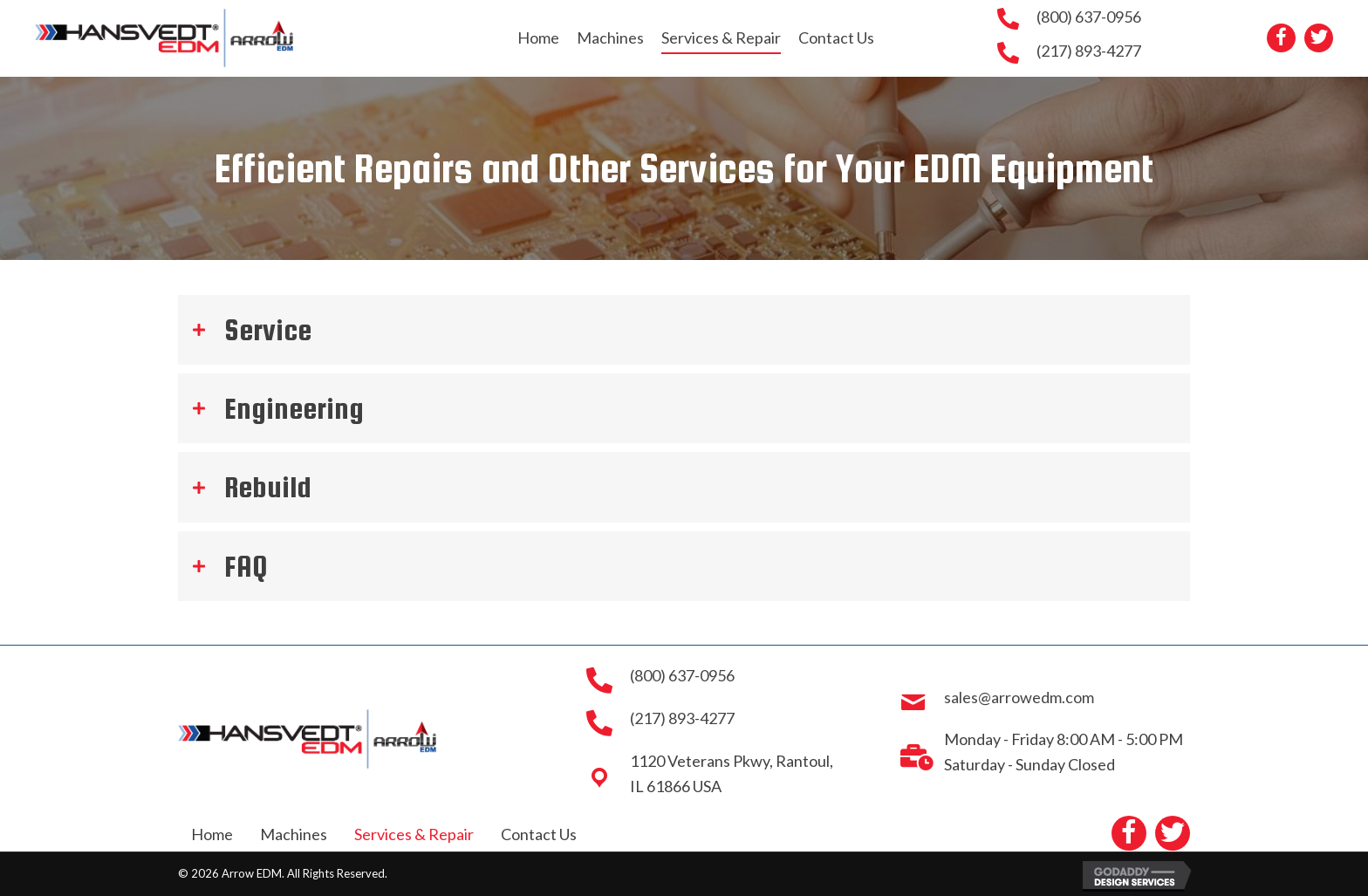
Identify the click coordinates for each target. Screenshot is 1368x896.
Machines (293, 834)
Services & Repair (414, 834)
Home (212, 834)
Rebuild (267, 486)
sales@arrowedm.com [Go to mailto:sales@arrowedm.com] (1019, 697)
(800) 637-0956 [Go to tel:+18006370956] (1088, 16)
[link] (538, 38)
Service (267, 329)
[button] (1281, 38)
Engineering (294, 408)
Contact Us (539, 834)
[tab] (684, 330)
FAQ (245, 566)
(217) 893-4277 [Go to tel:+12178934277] (1088, 50)
